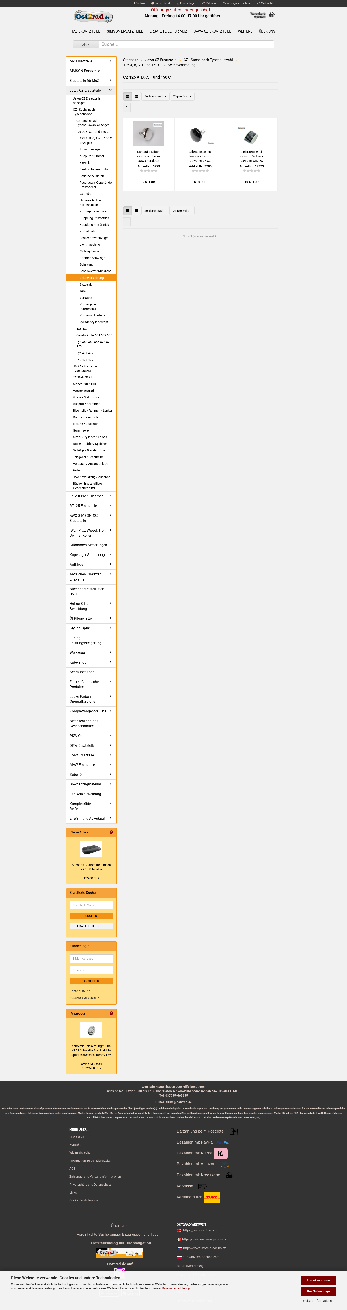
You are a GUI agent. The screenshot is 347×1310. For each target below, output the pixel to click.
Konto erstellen (80, 991)
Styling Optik (80, 628)
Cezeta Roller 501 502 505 (94, 335)
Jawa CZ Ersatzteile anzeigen (86, 101)
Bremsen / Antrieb (85, 417)
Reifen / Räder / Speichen (90, 444)
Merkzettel (265, 3)
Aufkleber (77, 564)
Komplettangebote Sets (88, 711)
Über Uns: (120, 1225)
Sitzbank (86, 284)
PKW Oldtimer (80, 736)
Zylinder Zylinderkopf (94, 322)
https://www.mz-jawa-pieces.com (205, 1239)
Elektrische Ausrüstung (95, 169)
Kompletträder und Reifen (84, 806)
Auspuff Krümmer (92, 156)
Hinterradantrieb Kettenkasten (91, 202)
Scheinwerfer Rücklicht (95, 271)
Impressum (77, 1136)
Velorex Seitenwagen (87, 397)
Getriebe (85, 193)
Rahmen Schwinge (92, 258)
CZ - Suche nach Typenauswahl (84, 112)
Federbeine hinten (92, 176)
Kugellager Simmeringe (88, 555)
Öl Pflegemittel (81, 618)
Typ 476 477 (84, 359)
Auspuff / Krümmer (86, 404)
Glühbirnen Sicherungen (88, 545)
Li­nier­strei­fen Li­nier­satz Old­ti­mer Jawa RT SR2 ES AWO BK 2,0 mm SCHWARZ (251, 156)
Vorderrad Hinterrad (93, 315)
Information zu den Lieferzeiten (90, 1160)
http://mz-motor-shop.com (201, 1257)
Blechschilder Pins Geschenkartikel (84, 723)
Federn (78, 470)
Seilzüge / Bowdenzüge (89, 450)
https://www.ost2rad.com (201, 1230)
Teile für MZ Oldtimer (86, 496)
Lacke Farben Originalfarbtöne (82, 699)
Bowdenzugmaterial (85, 784)
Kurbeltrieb (87, 231)
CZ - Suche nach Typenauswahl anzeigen (93, 123)
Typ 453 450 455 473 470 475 (93, 344)
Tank (83, 291)
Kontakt (75, 1144)
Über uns (267, 31)
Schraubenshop (82, 672)
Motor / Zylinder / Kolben (90, 437)
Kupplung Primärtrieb (94, 218)
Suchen (139, 3)
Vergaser (86, 297)
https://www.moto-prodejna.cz (204, 1248)
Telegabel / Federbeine (88, 457)
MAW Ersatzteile (82, 765)
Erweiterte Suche (91, 926)
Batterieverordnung (190, 1266)
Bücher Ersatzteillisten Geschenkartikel (88, 486)
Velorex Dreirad (83, 390)
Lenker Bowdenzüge (94, 238)
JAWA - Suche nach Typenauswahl (86, 368)
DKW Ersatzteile (82, 745)
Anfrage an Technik (236, 3)
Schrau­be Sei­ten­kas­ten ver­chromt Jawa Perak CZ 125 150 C (149, 156)
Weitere (245, 31)
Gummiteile (81, 430)
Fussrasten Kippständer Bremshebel (96, 185)
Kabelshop (78, 662)
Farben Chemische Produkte (84, 684)
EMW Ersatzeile (82, 755)
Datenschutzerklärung (176, 1288)
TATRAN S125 (82, 377)
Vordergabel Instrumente (88, 307)
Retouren (209, 3)
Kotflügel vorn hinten (94, 211)
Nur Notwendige (318, 1291)
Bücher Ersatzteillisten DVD (87, 591)
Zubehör (76, 774)
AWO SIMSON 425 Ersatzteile (84, 518)
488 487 (82, 328)
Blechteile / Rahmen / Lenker (92, 410)
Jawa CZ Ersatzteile (212, 31)
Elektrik (85, 162)
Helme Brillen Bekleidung (80, 606)
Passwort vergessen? (84, 997)
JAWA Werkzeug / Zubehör (91, 477)
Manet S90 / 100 (84, 384)
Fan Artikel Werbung (85, 794)
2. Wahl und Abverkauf (87, 818)
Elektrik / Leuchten (85, 424)
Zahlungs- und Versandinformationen (95, 1176)
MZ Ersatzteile (86, 31)
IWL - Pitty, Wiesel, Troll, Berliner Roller (88, 533)
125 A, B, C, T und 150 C (92, 131)
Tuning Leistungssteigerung (85, 640)
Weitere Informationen (318, 1300)
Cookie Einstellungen (83, 1200)
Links (73, 1192)
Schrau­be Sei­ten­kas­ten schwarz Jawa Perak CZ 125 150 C (200, 156)
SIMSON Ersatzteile (125, 31)
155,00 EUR (91, 878)
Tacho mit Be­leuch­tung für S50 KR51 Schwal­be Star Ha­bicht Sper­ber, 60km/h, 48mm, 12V (91, 1050)
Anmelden (91, 981)
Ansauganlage (90, 149)
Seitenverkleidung (92, 278)
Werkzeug (77, 652)
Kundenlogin (185, 3)
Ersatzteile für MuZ (168, 31)
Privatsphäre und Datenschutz (90, 1184)
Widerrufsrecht (79, 1152)
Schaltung (87, 264)
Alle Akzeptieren (318, 1280)
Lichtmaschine (90, 244)
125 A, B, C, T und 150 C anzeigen (96, 141)
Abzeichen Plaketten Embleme (85, 576)
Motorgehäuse (90, 251)
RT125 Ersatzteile (83, 506)
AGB (72, 1168)
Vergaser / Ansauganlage (90, 463)
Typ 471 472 (84, 353)
